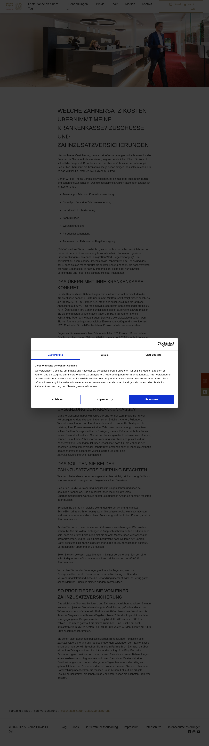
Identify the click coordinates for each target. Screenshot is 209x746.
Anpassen (105, 399)
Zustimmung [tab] (55, 354)
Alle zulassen (151, 399)
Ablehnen (57, 399)
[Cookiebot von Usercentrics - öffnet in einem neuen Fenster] (160, 344)
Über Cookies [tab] (153, 354)
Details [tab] (104, 354)
